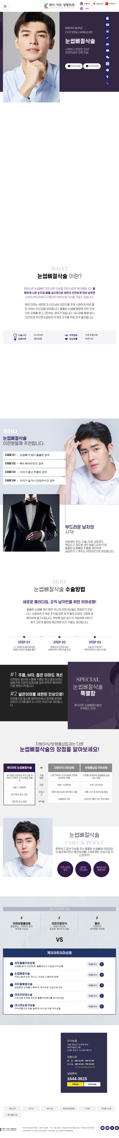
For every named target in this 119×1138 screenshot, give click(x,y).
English (87, 4)
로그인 (31, 1109)
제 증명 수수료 (106, 1109)
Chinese (112, 4)
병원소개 (12, 1109)
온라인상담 (74, 66)
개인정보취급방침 (69, 1109)
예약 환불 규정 (12, 1115)
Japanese (99, 4)
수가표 (87, 1109)
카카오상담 (92, 66)
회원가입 (50, 1109)
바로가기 (96, 964)
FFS (87, 8)
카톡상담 (75, 1084)
